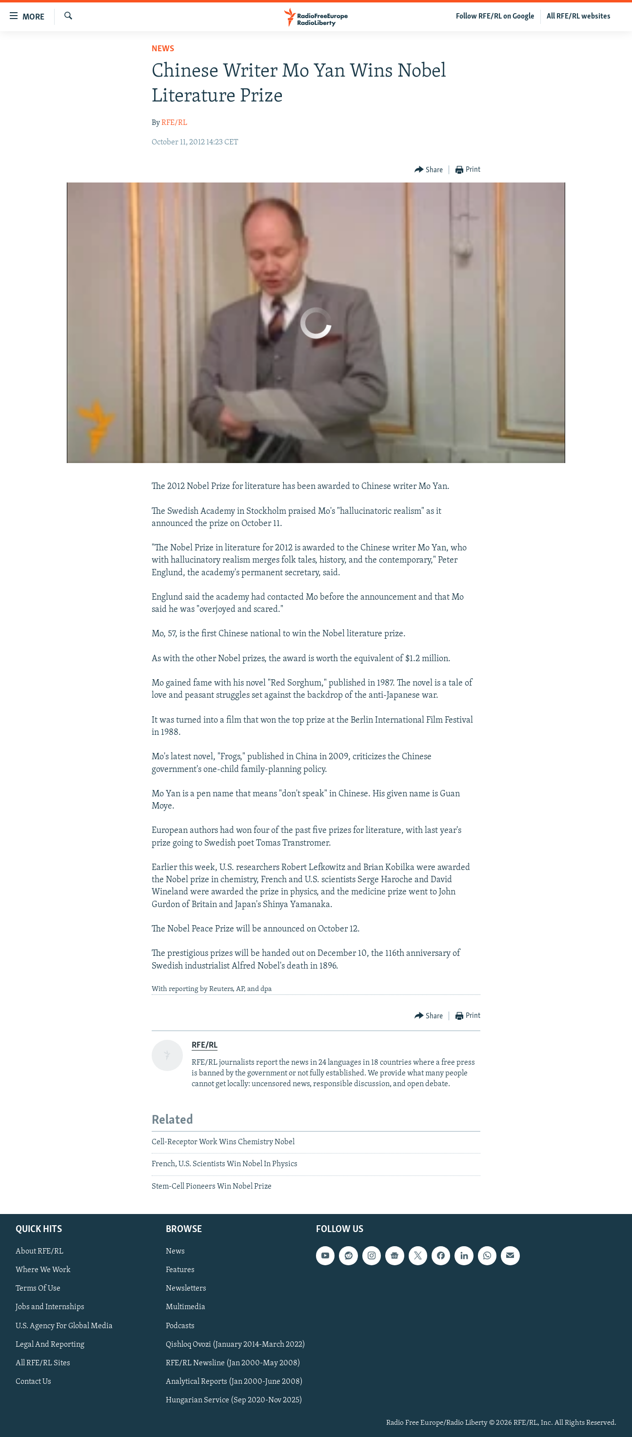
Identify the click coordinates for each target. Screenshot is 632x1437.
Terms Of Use (38, 1289)
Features (180, 1270)
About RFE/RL (39, 1251)
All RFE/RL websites (579, 16)
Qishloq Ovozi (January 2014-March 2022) (235, 1345)
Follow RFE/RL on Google (495, 16)
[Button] (429, 170)
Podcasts (180, 1326)
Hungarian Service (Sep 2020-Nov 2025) (234, 1400)
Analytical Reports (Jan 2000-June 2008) (234, 1382)
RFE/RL (174, 123)
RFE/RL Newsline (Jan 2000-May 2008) (233, 1363)
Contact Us (33, 1382)
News (163, 49)
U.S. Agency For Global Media (64, 1326)
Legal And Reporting (50, 1345)
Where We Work (43, 1270)
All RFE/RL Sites (43, 1363)
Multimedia (185, 1307)
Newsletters (186, 1289)
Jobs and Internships (50, 1307)
